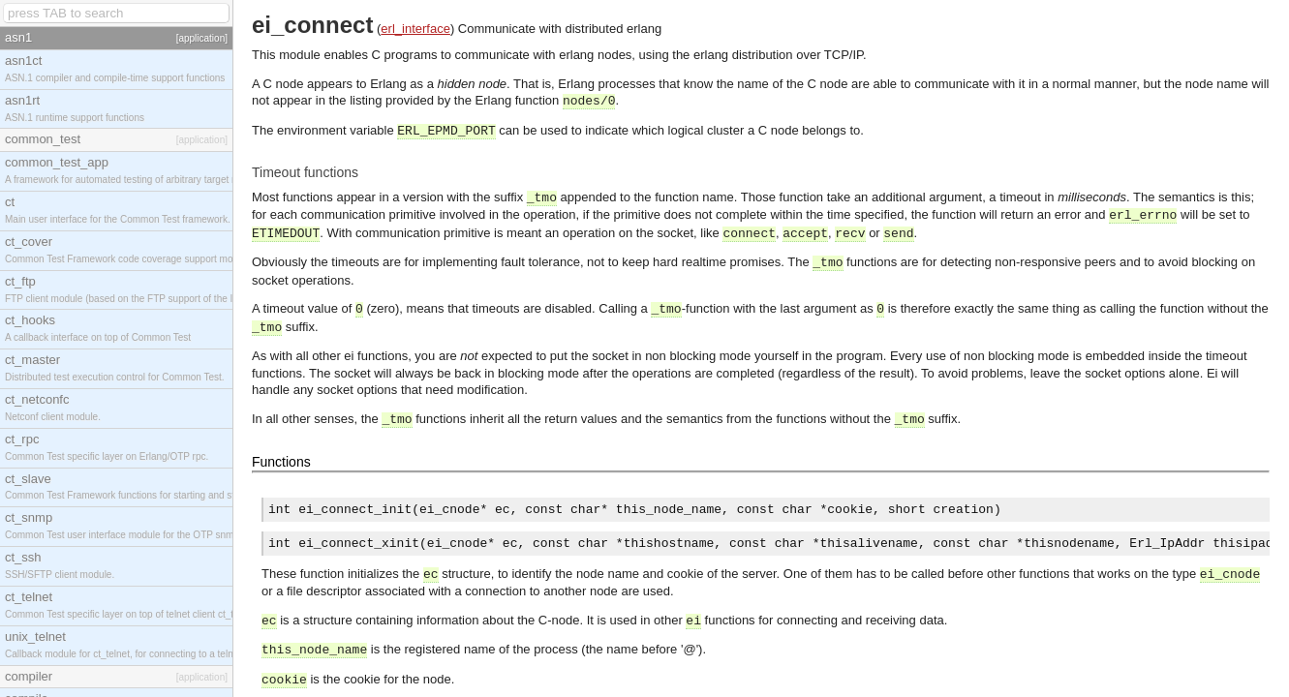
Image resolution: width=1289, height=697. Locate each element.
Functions (281, 462)
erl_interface (415, 28)
